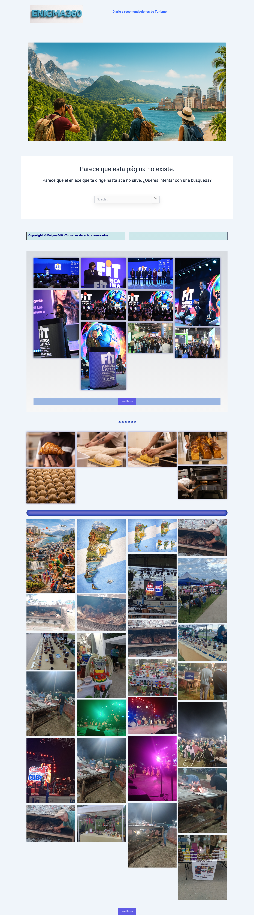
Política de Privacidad (151, 234)
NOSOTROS (156, 32)
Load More (127, 399)
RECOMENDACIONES (91, 32)
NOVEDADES (62, 32)
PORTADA (39, 32)
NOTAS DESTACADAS (127, 32)
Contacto (187, 234)
